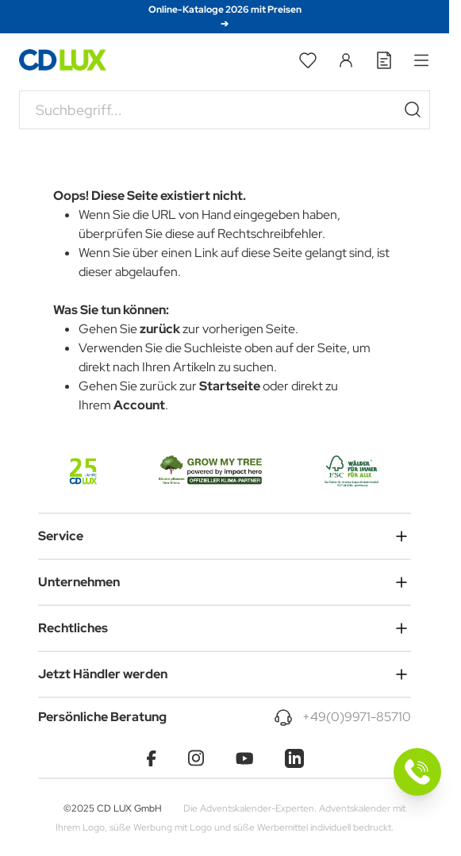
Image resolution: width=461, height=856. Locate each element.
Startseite (229, 386)
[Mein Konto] (345, 60)
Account (139, 405)
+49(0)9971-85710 (356, 716)
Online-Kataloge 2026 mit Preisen (224, 16)
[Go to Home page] (62, 60)
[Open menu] (421, 60)
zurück (160, 329)
